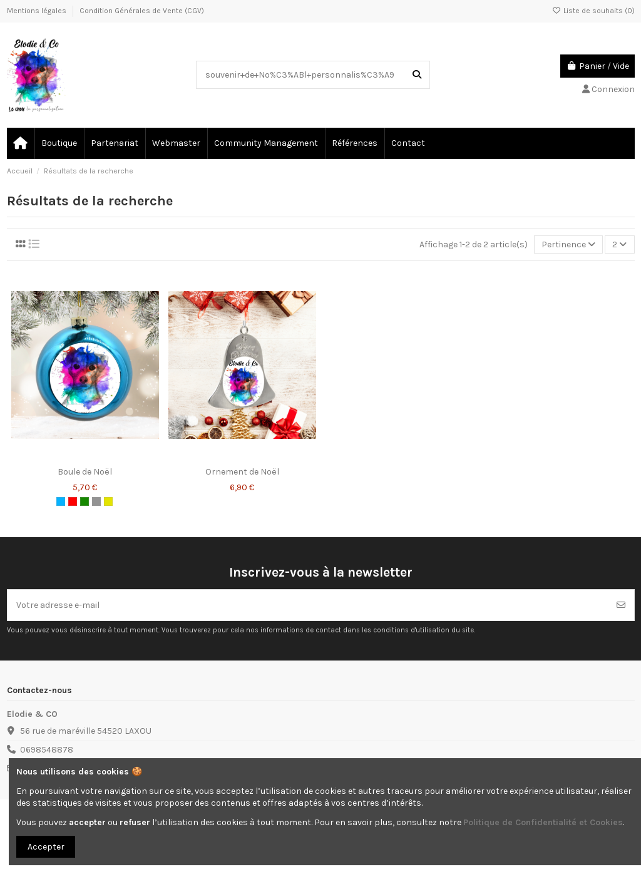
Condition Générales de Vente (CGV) (141, 10)
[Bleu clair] (60, 501)
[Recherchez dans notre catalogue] (417, 75)
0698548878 (46, 749)
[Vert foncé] (84, 501)
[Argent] (96, 501)
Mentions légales (37, 10)
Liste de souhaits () (593, 10)
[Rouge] (72, 501)
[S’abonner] (621, 605)
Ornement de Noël (242, 471)
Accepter (46, 846)
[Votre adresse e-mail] (308, 605)
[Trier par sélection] (568, 244)
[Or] (108, 501)
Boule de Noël (85, 471)
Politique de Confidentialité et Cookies (543, 822)
